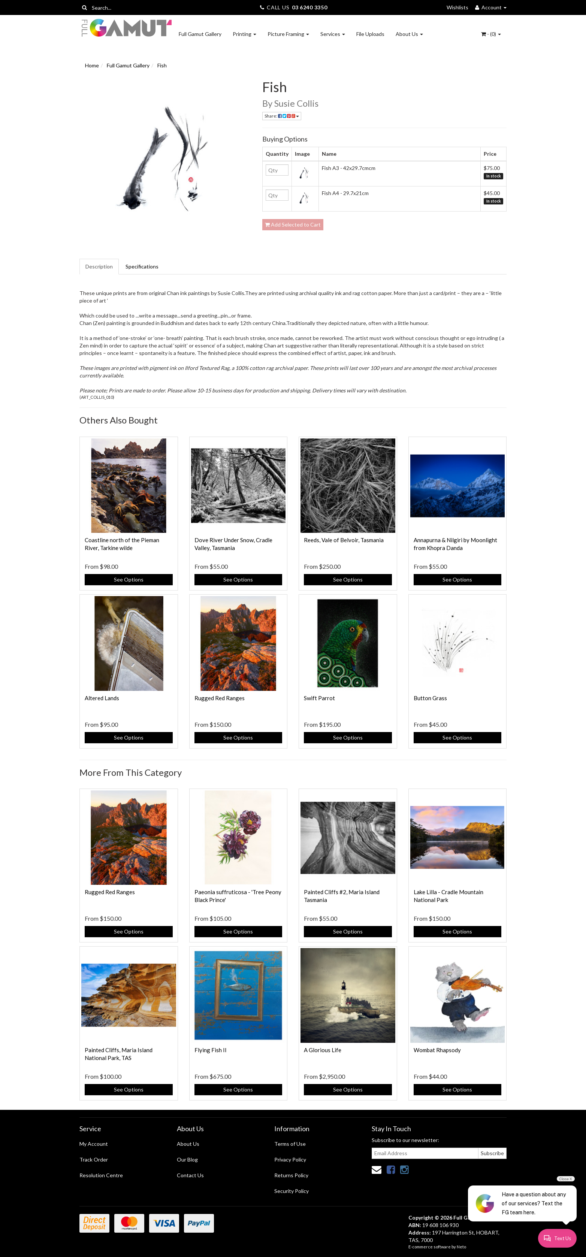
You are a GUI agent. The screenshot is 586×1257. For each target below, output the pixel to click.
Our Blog (187, 1159)
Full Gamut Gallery (200, 34)
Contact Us (190, 1175)
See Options (129, 579)
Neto (461, 1246)
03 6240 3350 (309, 7)
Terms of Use (290, 1144)
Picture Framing (288, 34)
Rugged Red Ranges (219, 698)
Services (332, 34)
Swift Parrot (319, 698)
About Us (409, 34)
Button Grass (430, 698)
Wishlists (457, 7)
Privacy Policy (290, 1159)
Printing (244, 34)
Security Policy (291, 1191)
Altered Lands (102, 698)
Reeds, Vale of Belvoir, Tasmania (344, 540)
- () (491, 34)
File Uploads (370, 34)
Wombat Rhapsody (437, 1050)
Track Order (93, 1159)
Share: (282, 116)
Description (99, 266)
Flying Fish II (210, 1050)
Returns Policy (291, 1175)
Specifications (142, 266)
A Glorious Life (322, 1050)
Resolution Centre (101, 1175)
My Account (93, 1144)
